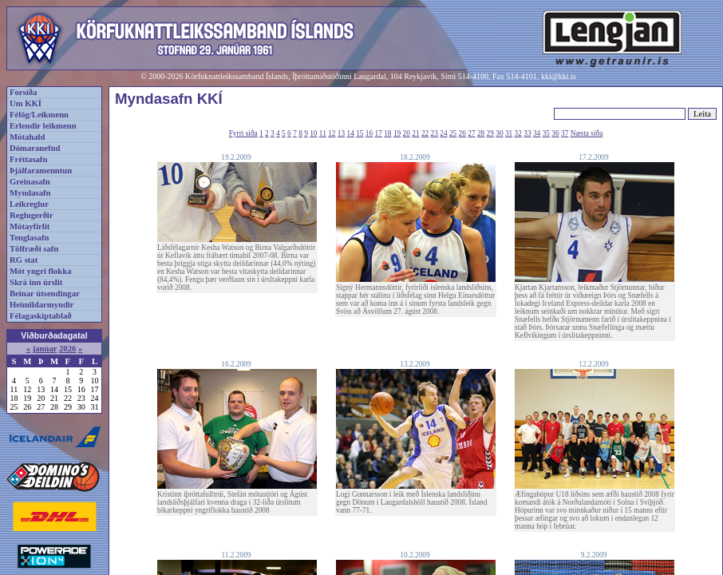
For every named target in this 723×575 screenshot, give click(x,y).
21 (415, 133)
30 (499, 133)
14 (350, 133)
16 (369, 133)
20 (406, 133)
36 (555, 133)
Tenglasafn (29, 237)
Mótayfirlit (29, 226)
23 (434, 133)
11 (322, 133)
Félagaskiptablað (41, 315)
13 (341, 133)
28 (480, 133)
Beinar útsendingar (45, 293)
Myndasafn (30, 192)
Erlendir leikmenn (43, 125)
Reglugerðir (31, 215)
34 (536, 133)
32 (518, 133)
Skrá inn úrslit (36, 282)
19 (397, 133)
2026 (67, 348)
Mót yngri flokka (41, 271)
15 (359, 133)
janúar (45, 348)
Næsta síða (587, 133)
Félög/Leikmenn (39, 114)
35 (546, 133)
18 (387, 133)
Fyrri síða (243, 133)
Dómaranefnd (35, 148)
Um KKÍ (25, 103)
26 (462, 133)
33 (527, 133)
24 (443, 133)
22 (425, 133)
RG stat (24, 260)
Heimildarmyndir (42, 304)
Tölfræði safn (34, 248)
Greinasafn (30, 181)
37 (564, 133)
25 (452, 133)
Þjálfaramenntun (41, 170)
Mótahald (27, 137)
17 (378, 133)
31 (508, 133)
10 (313, 133)
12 (331, 133)
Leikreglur (29, 204)
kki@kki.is (558, 76)
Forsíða (23, 92)
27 (471, 133)
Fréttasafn (28, 159)
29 (490, 133)
